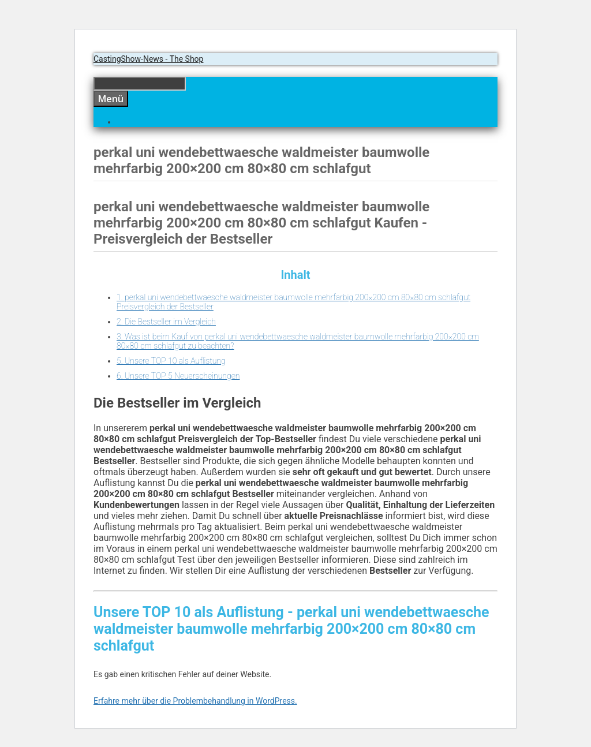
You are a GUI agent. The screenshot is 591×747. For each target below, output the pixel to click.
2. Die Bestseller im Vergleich (166, 321)
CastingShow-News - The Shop (148, 59)
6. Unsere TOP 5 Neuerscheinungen (178, 375)
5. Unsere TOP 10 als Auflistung (171, 360)
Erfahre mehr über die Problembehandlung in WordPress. (195, 700)
